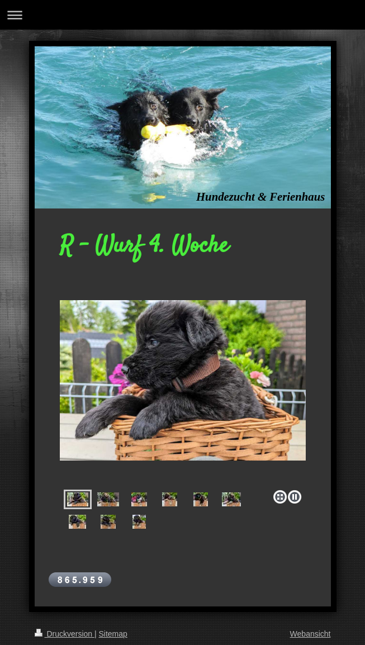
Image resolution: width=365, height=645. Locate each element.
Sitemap (113, 633)
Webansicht (310, 633)
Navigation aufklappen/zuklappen (182, 15)
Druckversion (64, 633)
